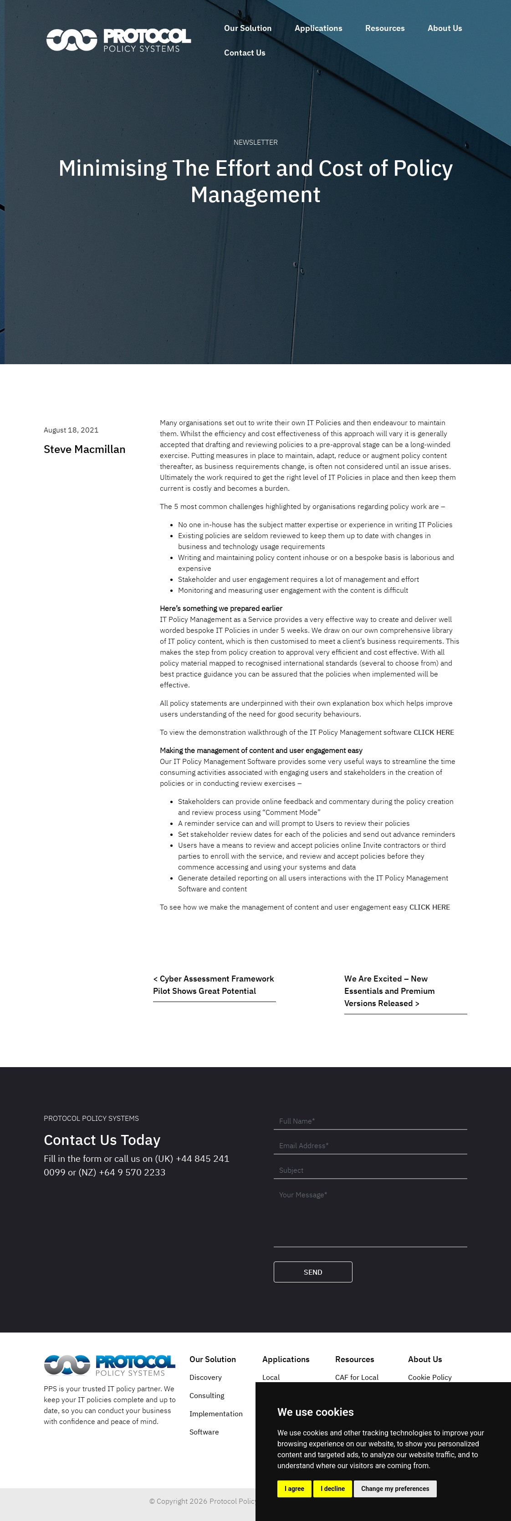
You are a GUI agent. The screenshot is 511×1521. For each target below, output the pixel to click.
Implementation (216, 1413)
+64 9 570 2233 (132, 1172)
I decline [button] (333, 1488)
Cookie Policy (430, 1377)
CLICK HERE (434, 732)
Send (313, 1272)
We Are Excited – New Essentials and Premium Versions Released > (389, 990)
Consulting (206, 1395)
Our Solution (248, 28)
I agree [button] (294, 1488)
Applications (318, 28)
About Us (445, 28)
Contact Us (245, 52)
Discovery (205, 1377)
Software (204, 1431)
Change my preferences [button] (395, 1488)
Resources (385, 28)
